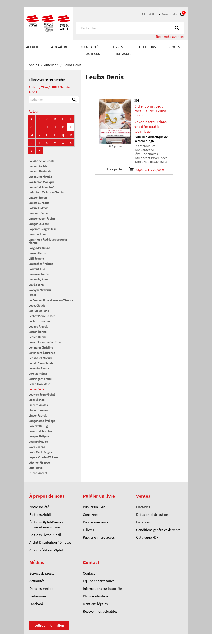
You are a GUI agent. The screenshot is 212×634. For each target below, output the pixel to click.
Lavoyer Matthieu (40, 290)
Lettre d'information (49, 625)
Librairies (143, 507)
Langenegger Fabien (42, 218)
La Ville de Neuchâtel (42, 161)
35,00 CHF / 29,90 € (143, 169)
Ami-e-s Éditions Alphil (46, 550)
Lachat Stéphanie (40, 171)
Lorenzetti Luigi (38, 426)
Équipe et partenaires (98, 581)
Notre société (39, 507)
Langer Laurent (38, 224)
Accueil (32, 47)
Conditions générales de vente (158, 529)
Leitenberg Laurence (42, 353)
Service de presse (41, 573)
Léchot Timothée (39, 321)
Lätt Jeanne (36, 258)
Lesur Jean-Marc (39, 384)
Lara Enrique (37, 234)
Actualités (36, 581)
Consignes (90, 514)
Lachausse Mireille (40, 177)
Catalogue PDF (147, 537)
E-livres (88, 529)
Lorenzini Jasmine (40, 431)
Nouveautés (90, 47)
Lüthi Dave (35, 468)
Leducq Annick (38, 326)
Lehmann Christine (41, 347)
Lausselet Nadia (39, 274)
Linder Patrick (37, 415)
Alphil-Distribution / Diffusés (50, 542)
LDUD (32, 295)
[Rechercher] (130, 28)
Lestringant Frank (40, 379)
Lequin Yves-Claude (41, 363)
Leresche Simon (39, 368)
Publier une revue (95, 522)
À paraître (59, 47)
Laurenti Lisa (37, 269)
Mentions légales (95, 603)
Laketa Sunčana (39, 203)
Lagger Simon (38, 198)
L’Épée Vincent (38, 473)
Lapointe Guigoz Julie (42, 229)
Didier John (143, 106)
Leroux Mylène (38, 374)
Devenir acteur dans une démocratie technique (150, 126)
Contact (89, 573)
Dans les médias (41, 588)
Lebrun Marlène (39, 311)
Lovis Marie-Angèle (41, 452)
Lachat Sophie (38, 166)
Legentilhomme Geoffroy (45, 342)
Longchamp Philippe (42, 421)
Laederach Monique (41, 182)
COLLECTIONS (146, 47)
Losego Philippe (39, 436)
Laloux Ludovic (38, 208)
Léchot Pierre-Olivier (42, 316)
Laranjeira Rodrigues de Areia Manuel (48, 241)
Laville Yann (36, 285)
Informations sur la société (102, 588)
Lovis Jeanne (37, 447)
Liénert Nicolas (38, 405)
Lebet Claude (37, 306)
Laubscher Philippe (41, 264)
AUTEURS (93, 54)
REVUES (174, 47)
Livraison (143, 522)
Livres (118, 47)
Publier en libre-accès (99, 537)
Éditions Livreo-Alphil (45, 534)
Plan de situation (95, 596)
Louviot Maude (38, 442)
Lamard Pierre (38, 213)
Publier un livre (94, 507)
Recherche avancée (170, 36)
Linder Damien (38, 410)
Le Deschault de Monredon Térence (51, 300)
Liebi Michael (37, 400)
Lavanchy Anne (38, 279)
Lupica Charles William (43, 457)
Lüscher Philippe (39, 463)
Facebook (36, 603)
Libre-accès (122, 54)
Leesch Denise (37, 332)
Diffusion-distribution (152, 514)
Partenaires (37, 596)
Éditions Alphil (40, 514)
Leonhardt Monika (40, 358)
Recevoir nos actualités (100, 611)
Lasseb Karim (37, 253)
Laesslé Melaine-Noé (41, 187)
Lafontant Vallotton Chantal (46, 192)
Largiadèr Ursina (39, 248)
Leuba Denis (36, 389)
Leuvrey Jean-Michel (42, 395)
